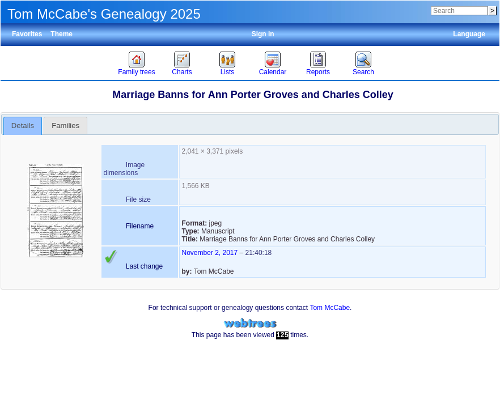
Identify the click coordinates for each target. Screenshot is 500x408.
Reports (318, 72)
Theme (61, 34)
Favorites (27, 34)
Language (469, 34)
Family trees (136, 72)
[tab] (23, 126)
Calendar (273, 72)
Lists (228, 72)
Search (363, 72)
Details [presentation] (22, 125)
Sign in (263, 34)
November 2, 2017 (209, 253)
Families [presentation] (65, 125)
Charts (182, 72)
